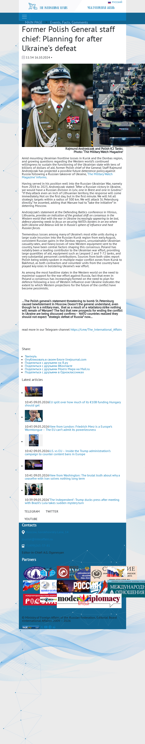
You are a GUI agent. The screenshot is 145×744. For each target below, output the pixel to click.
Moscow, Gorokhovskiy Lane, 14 (47, 532)
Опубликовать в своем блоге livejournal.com (55, 359)
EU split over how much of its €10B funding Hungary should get (73, 403)
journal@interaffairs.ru (37, 539)
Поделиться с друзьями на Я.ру (46, 363)
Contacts (29, 525)
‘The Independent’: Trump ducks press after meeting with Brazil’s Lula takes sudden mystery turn (72, 501)
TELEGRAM (32, 511)
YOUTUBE (31, 519)
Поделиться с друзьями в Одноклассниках (54, 372)
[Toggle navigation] (24, 17)
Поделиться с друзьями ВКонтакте (48, 366)
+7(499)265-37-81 (37, 545)
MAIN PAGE (34, 22)
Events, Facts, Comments (69, 22)
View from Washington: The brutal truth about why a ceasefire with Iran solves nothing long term (72, 476)
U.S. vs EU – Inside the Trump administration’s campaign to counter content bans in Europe (68, 452)
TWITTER (52, 511)
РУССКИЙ (115, 2)
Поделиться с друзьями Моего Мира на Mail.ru (57, 369)
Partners (29, 559)
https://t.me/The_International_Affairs (96, 329)
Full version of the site (37, 608)
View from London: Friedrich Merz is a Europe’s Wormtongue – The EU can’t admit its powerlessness (68, 428)
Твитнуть (31, 356)
